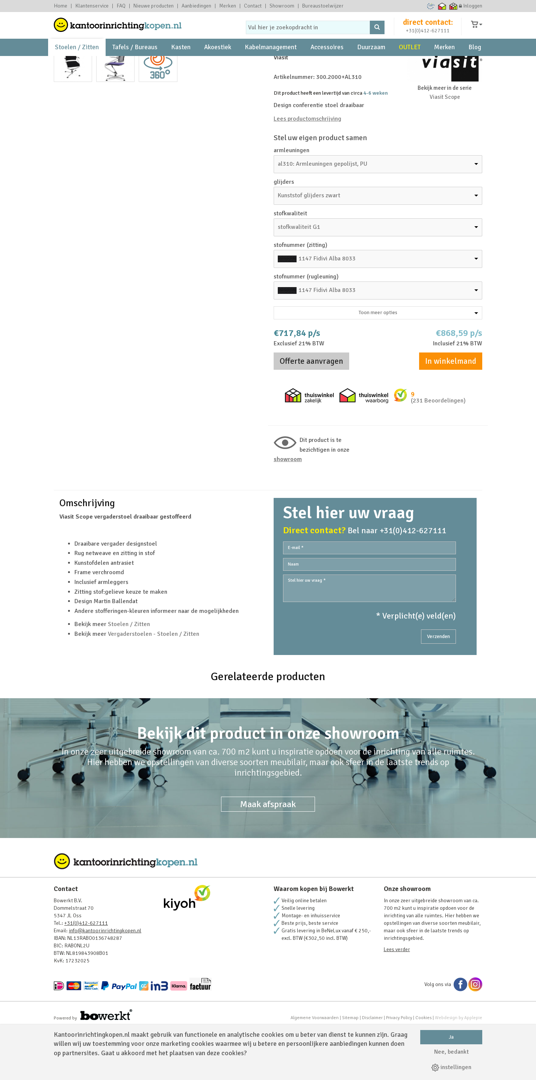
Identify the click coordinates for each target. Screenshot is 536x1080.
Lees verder (397, 1000)
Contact (253, 6)
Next (253, 197)
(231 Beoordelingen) (438, 451)
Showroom (282, 6)
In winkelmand (450, 411)
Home (60, 6)
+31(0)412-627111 (428, 36)
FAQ (121, 6)
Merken (227, 6)
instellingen (451, 1067)
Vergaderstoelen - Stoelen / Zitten (153, 684)
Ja (451, 1037)
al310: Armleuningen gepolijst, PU (322, 214)
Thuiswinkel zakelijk (453, 6)
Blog (474, 60)
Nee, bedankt (451, 1052)
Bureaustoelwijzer (323, 6)
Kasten (181, 60)
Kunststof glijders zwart (309, 245)
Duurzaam (371, 60)
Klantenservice (92, 6)
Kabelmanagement (271, 60)
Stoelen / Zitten (77, 60)
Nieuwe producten (153, 6)
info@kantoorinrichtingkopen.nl (105, 981)
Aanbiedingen (196, 6)
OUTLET (410, 60)
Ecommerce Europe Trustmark (431, 6)
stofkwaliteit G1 (299, 277)
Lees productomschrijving (307, 169)
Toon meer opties (418, 363)
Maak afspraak (268, 854)
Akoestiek (217, 60)
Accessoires (327, 60)
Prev (64, 197)
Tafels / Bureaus (134, 60)
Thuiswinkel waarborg (442, 6)
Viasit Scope (445, 147)
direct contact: (428, 28)
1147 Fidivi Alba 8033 (327, 309)
